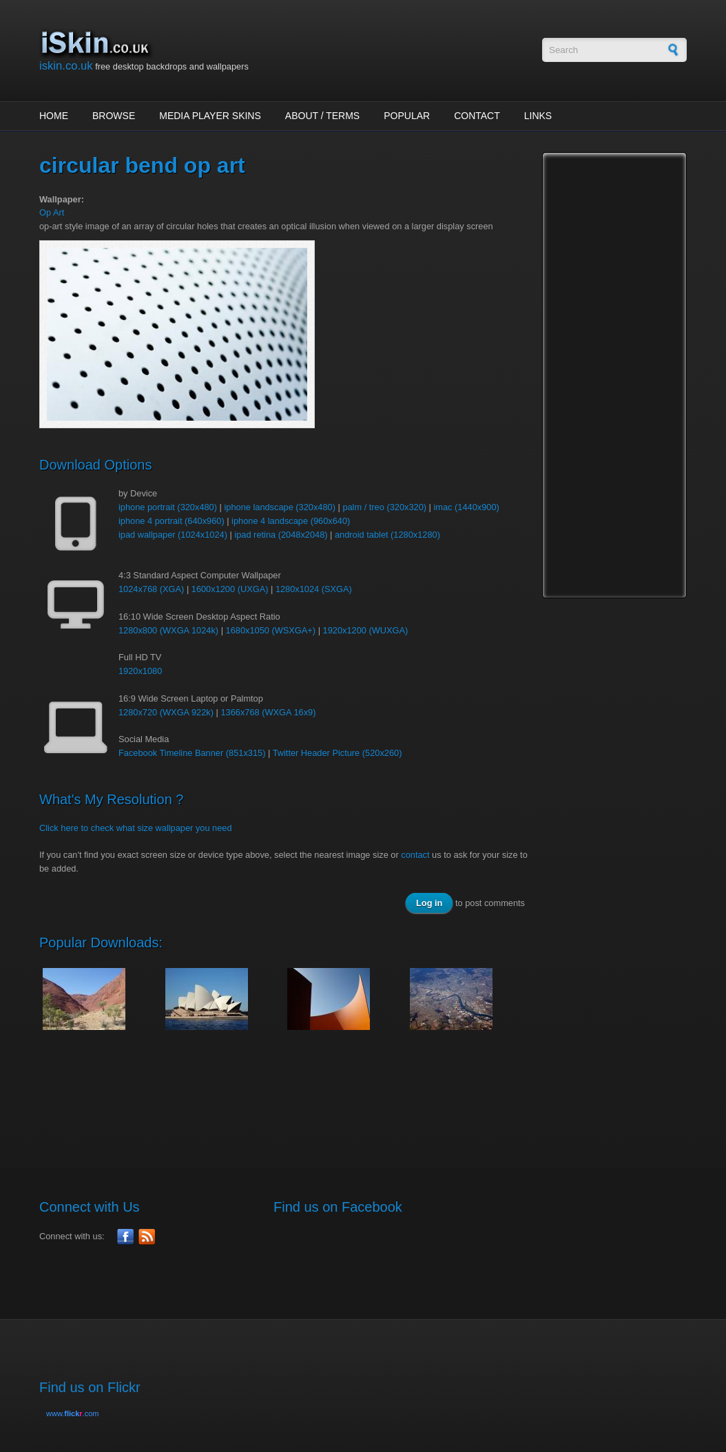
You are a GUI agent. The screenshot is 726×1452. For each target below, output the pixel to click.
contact (415, 855)
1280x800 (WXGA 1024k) (168, 630)
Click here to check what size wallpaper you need (135, 828)
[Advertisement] (290, 1091)
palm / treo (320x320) (384, 507)
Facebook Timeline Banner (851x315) (191, 753)
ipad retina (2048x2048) (280, 534)
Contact (477, 115)
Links (538, 115)
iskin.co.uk (66, 65)
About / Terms (322, 115)
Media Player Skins (210, 115)
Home (53, 115)
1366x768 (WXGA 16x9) (267, 712)
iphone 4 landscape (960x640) (290, 521)
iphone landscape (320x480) (279, 507)
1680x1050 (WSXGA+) (271, 630)
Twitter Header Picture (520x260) (337, 753)
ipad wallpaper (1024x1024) (172, 534)
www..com (72, 1413)
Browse (113, 115)
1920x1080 (140, 671)
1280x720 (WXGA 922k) (166, 712)
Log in (429, 903)
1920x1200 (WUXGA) (365, 630)
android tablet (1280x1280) (387, 534)
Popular (407, 115)
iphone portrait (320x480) (167, 507)
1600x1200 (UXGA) (230, 589)
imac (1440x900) (466, 507)
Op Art (51, 212)
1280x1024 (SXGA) (314, 589)
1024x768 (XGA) (151, 589)
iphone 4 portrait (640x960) (171, 521)
